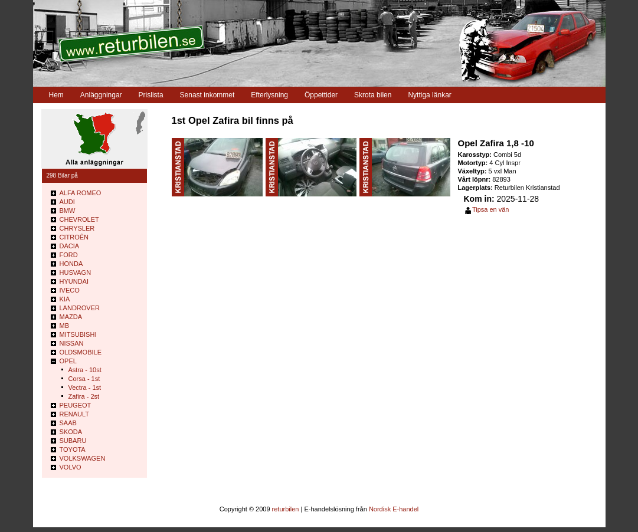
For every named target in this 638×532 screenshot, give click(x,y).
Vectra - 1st (85, 387)
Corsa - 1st (84, 378)
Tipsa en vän (490, 209)
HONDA (71, 263)
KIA (65, 299)
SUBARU (73, 440)
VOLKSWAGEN (83, 458)
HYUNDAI (74, 281)
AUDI (67, 201)
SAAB (68, 422)
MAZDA (71, 316)
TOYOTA (73, 449)
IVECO (70, 290)
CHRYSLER (77, 228)
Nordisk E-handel (393, 509)
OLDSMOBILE (81, 352)
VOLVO (70, 467)
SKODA (71, 431)
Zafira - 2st (84, 396)
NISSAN (72, 343)
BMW (68, 210)
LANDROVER (80, 307)
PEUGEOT (75, 405)
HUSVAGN (75, 272)
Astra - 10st (85, 369)
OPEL (68, 360)
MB (65, 325)
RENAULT (75, 414)
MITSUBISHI (78, 334)
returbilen (285, 509)
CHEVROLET (79, 219)
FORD (69, 254)
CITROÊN (74, 237)
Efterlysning (269, 95)
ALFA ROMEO (81, 192)
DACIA (70, 245)
